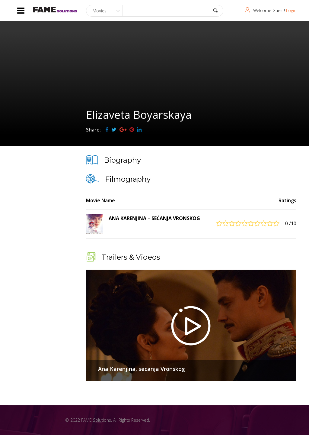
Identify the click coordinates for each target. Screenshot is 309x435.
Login (291, 10)
